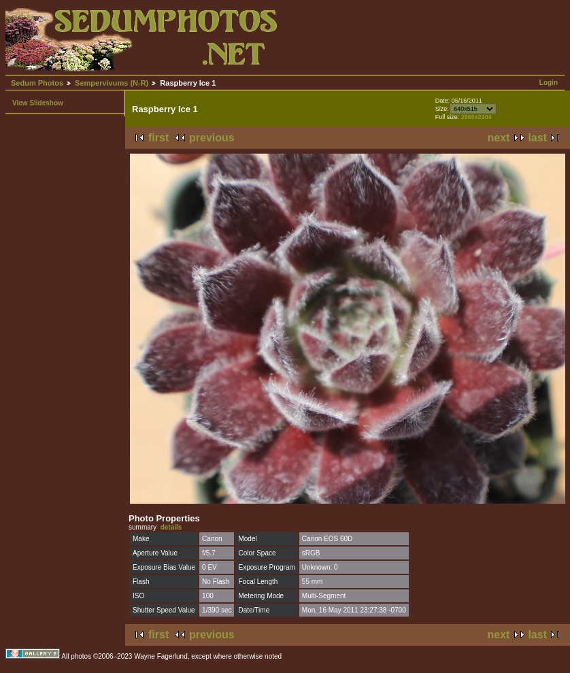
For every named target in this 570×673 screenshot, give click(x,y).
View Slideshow (37, 103)
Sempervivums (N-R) (111, 83)
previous (212, 137)
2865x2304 (476, 117)
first (158, 137)
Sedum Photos (37, 83)
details (171, 527)
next (499, 137)
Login (548, 82)
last (537, 137)
